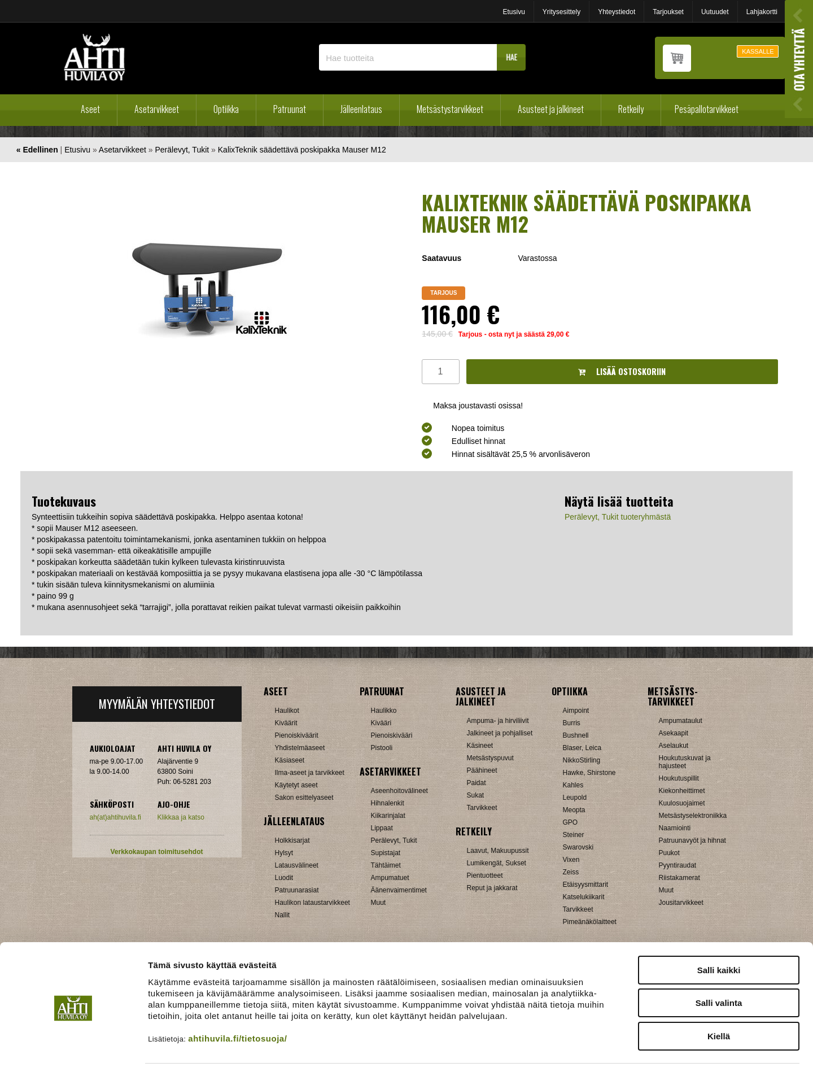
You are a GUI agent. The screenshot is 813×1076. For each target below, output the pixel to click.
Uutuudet (715, 12)
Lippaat (382, 828)
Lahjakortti (761, 12)
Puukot (669, 853)
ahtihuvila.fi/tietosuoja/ (237, 1006)
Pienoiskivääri (392, 735)
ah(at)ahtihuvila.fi (115, 817)
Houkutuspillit (679, 778)
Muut (378, 903)
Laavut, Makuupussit (498, 851)
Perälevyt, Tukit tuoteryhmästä (618, 516)
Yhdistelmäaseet (300, 748)
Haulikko (384, 711)
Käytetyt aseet (296, 785)
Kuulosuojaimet (682, 803)
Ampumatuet (390, 878)
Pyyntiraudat (678, 865)
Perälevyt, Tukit (182, 149)
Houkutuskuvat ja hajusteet (685, 762)
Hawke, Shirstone (589, 773)
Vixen (571, 860)
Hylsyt (284, 853)
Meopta (574, 810)
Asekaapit (674, 733)
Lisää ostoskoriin (622, 371)
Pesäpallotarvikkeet (706, 109)
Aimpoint (576, 711)
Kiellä (718, 1004)
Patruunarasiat (297, 890)
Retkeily (631, 109)
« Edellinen (37, 149)
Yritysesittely (561, 12)
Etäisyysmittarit (586, 884)
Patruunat (289, 109)
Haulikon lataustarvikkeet (312, 903)
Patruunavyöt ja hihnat (692, 840)
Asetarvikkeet (156, 109)
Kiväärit (286, 723)
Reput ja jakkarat (492, 888)
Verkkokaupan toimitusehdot (156, 852)
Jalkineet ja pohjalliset (500, 733)
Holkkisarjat (292, 840)
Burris (571, 723)
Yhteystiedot (616, 12)
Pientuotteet (485, 875)
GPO (570, 822)
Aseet (90, 109)
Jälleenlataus (361, 109)
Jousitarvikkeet (681, 903)
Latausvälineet (296, 865)
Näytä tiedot (603, 1053)
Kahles (573, 785)
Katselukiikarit (584, 897)
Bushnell (576, 735)
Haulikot (287, 711)
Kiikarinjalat (388, 816)
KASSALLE (757, 51)
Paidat (476, 783)
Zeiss (571, 872)
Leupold (575, 797)
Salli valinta (719, 971)
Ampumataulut (680, 721)
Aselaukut (674, 746)
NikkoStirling (582, 760)
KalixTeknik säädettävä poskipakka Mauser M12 (302, 149)
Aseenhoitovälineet (399, 791)
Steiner (573, 835)
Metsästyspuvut (490, 758)
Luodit (284, 878)
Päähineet (482, 770)
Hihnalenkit (387, 803)
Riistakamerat (679, 878)
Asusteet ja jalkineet (551, 109)
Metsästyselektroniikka (693, 816)
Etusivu (513, 12)
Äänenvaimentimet (399, 890)
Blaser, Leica (582, 748)
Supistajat (386, 853)
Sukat (475, 795)
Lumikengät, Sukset (496, 863)
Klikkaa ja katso (181, 817)
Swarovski (578, 847)
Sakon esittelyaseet (304, 797)
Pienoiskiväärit (296, 735)
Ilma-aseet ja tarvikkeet (309, 773)
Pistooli (382, 748)
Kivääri (381, 723)
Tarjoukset (668, 12)
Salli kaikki (719, 938)
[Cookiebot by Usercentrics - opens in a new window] (73, 1053)
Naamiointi (675, 828)
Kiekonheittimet (682, 791)
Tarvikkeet (482, 808)
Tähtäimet (386, 865)
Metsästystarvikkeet (450, 109)
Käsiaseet (290, 760)
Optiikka (226, 109)
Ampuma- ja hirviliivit (498, 721)
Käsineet (480, 746)
